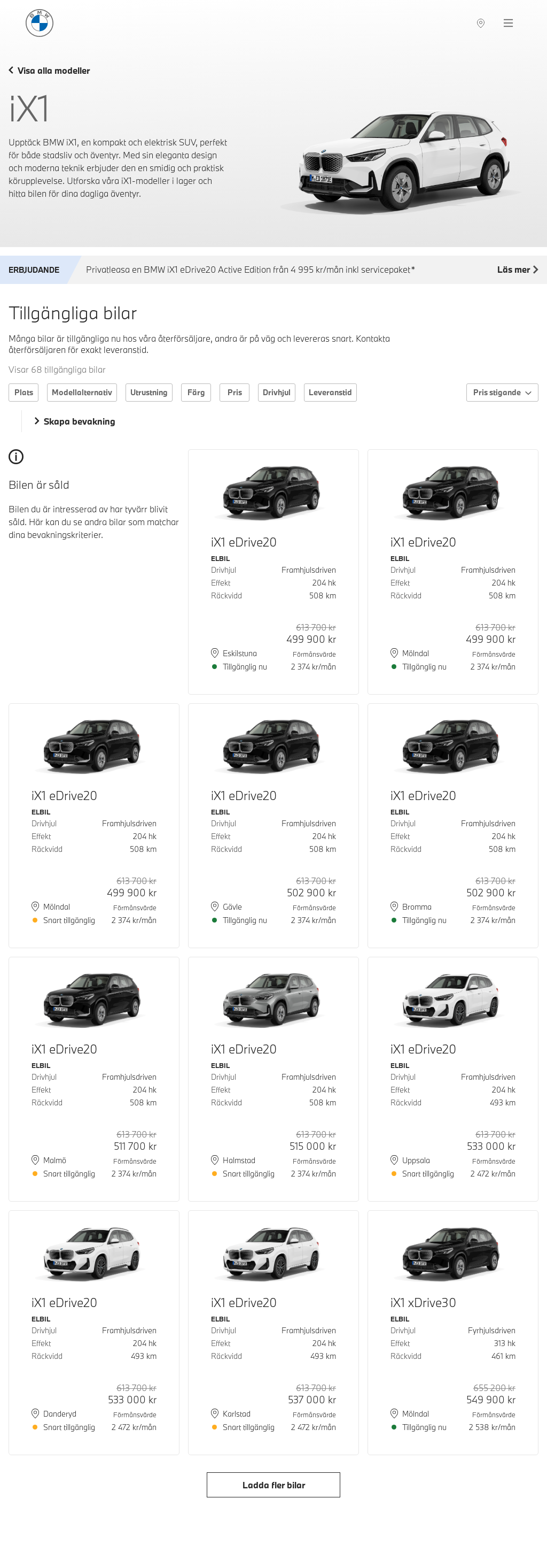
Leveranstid (330, 392)
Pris (235, 392)
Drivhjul (277, 392)
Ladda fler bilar (274, 1484)
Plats (23, 392)
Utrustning (149, 392)
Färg (196, 392)
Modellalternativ (82, 392)
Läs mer (517, 270)
